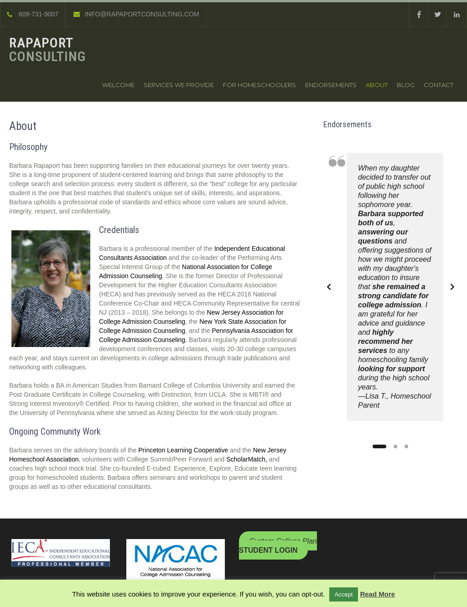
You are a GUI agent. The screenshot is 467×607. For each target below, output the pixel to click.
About (377, 84)
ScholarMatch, (246, 459)
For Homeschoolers (259, 84)
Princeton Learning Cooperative (184, 450)
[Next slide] (452, 287)
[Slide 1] (379, 446)
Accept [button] (344, 594)
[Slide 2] (395, 446)
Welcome (118, 84)
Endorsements (331, 84)
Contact (438, 84)
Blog (406, 84)
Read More (377, 594)
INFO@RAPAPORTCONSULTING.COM (136, 14)
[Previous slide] (329, 287)
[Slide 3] (406, 446)
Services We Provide (179, 84)
